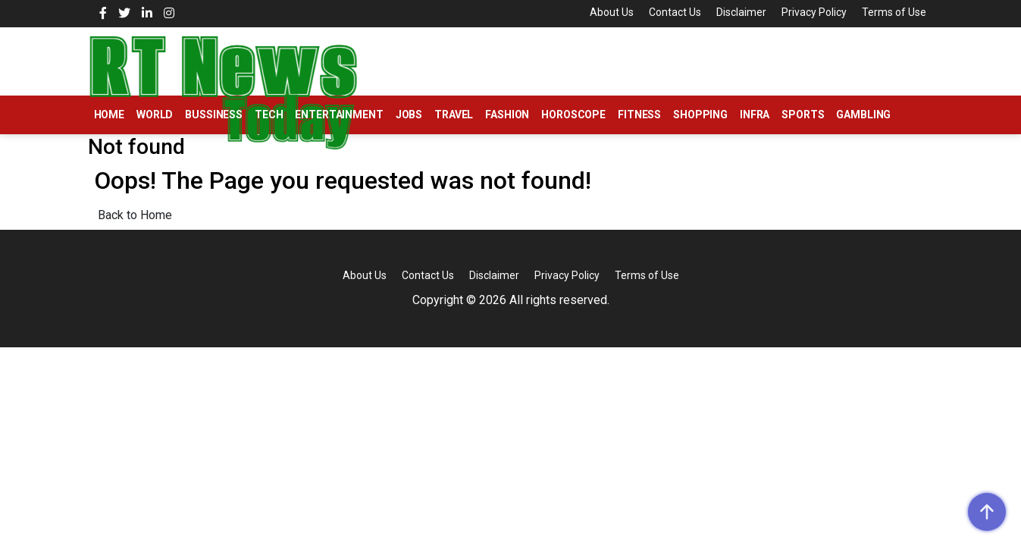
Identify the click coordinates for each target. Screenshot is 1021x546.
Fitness (639, 114)
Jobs (409, 114)
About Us (612, 12)
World (154, 114)
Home (109, 114)
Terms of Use (894, 12)
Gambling (863, 114)
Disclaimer (741, 12)
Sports (802, 114)
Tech (269, 114)
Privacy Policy (814, 12)
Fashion (507, 114)
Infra (754, 114)
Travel (453, 114)
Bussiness (214, 114)
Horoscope (573, 114)
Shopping (700, 114)
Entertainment (339, 114)
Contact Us (675, 12)
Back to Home (135, 215)
